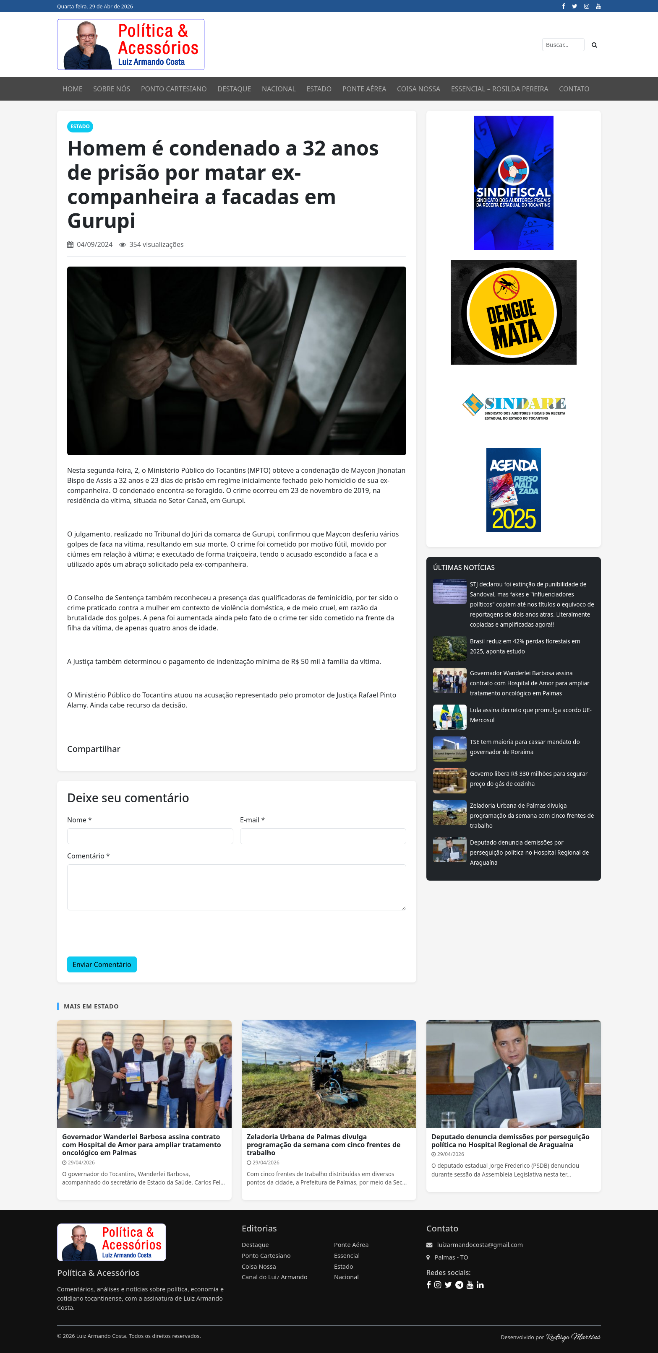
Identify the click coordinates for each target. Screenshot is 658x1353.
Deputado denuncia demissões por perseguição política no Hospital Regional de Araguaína (529, 852)
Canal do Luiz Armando (275, 1277)
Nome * (79, 819)
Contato (574, 88)
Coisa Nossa (418, 88)
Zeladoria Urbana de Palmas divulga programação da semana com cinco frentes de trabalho (532, 815)
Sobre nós (111, 88)
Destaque (234, 88)
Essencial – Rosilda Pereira (499, 88)
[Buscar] (563, 44)
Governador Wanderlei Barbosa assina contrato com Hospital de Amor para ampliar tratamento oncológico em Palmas (530, 683)
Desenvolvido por (551, 1337)
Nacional (279, 88)
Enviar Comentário (102, 964)
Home (73, 88)
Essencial (347, 1256)
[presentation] (131, 933)
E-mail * (252, 819)
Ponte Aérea (364, 88)
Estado (319, 88)
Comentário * (88, 856)
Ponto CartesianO (174, 88)
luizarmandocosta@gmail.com (480, 1245)
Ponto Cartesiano (266, 1256)
